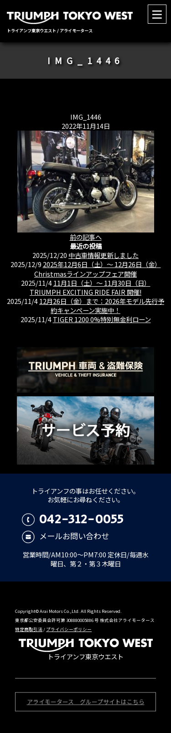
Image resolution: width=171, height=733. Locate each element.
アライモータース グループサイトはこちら (86, 702)
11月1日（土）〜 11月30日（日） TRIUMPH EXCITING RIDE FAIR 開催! (90, 287)
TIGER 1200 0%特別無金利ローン (102, 319)
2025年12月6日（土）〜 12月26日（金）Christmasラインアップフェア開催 (97, 268)
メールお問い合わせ (65, 535)
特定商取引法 (28, 629)
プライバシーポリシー (69, 629)
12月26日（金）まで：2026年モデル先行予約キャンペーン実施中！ (101, 305)
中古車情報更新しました (103, 255)
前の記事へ (86, 237)
